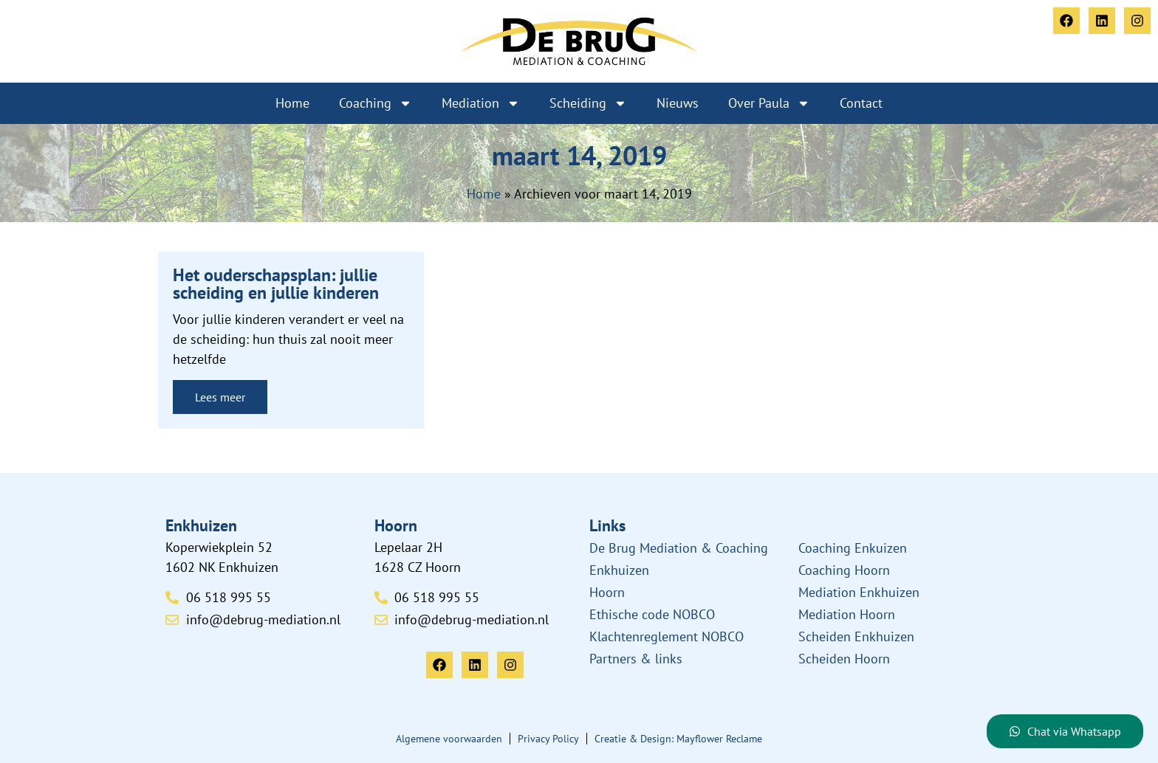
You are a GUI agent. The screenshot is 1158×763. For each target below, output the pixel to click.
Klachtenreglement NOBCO (666, 636)
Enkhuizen (619, 570)
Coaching (375, 103)
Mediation (481, 103)
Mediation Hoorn (846, 614)
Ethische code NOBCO (652, 614)
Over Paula (769, 103)
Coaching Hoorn (844, 570)
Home (292, 102)
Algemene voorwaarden (449, 738)
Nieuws (678, 102)
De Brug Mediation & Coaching (678, 547)
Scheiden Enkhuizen (856, 636)
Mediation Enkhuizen (858, 592)
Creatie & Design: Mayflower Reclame (678, 738)
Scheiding (588, 103)
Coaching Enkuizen (852, 547)
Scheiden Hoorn (844, 658)
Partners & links (635, 658)
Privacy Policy (548, 738)
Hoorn (607, 592)
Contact (861, 102)
